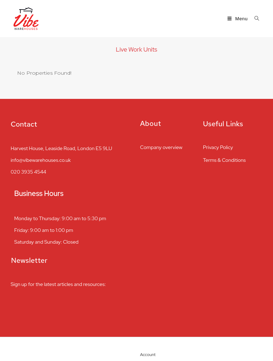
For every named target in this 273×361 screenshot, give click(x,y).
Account (149, 354)
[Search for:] (254, 18)
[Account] (144, 345)
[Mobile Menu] (238, 18)
